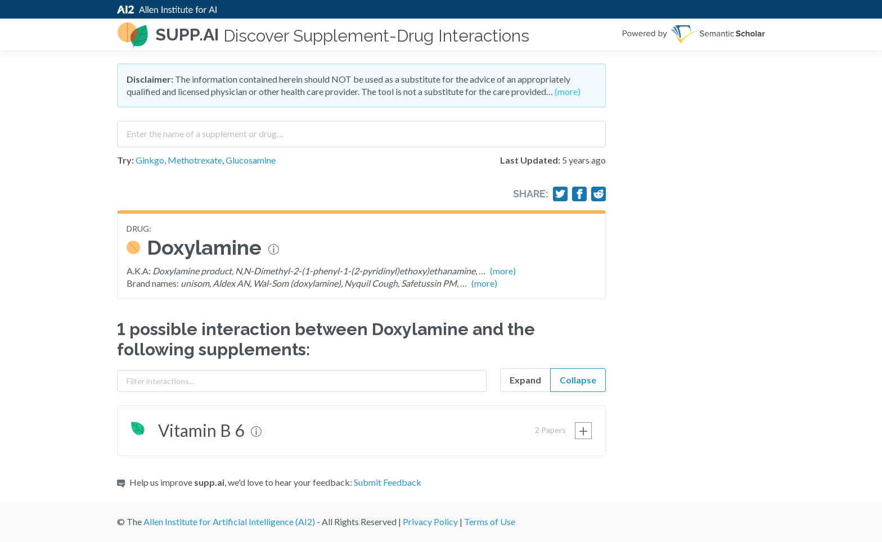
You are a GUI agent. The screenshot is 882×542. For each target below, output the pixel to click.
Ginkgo (150, 160)
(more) (567, 91)
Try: (125, 160)
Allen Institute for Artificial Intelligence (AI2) (229, 521)
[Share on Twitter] (560, 194)
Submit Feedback (387, 482)
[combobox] (361, 130)
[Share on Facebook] (579, 194)
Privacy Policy (430, 521)
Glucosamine (251, 160)
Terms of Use (489, 521)
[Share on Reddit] (598, 194)
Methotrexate (195, 160)
